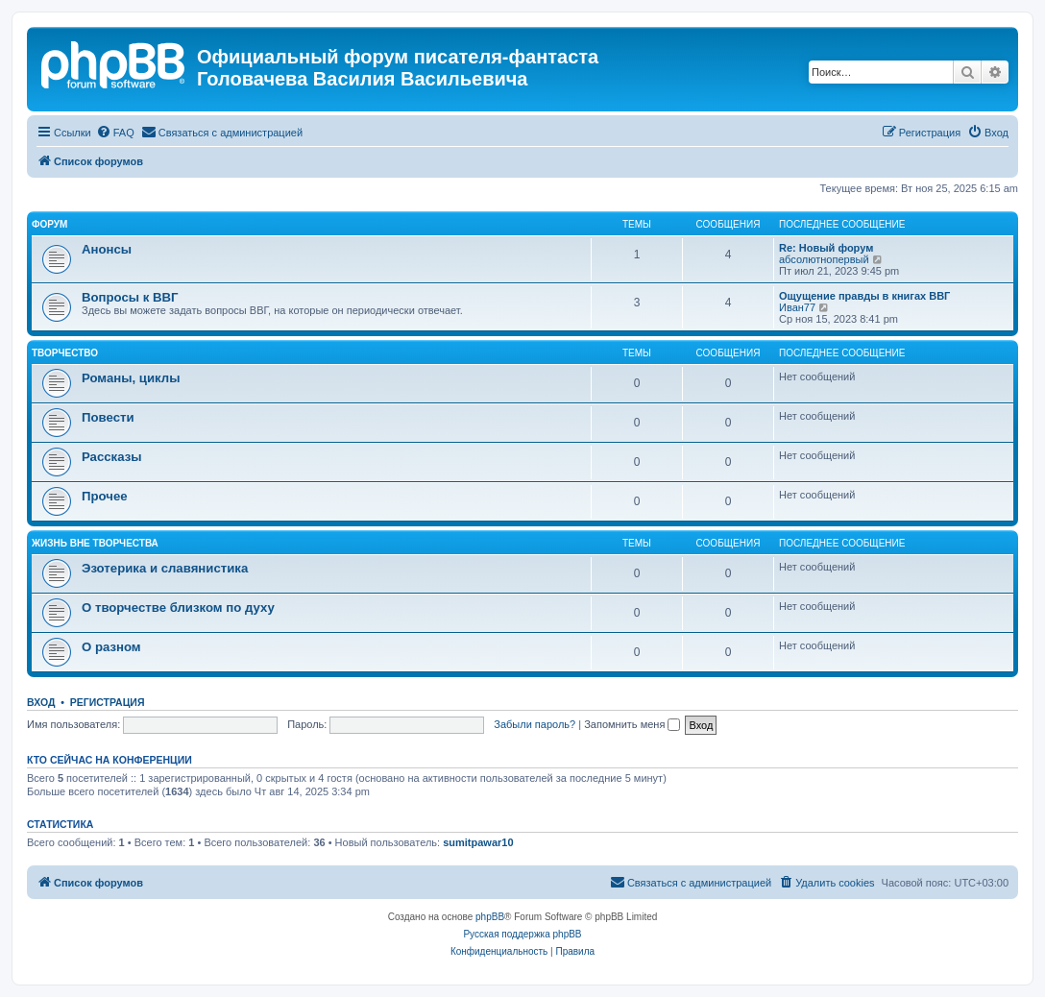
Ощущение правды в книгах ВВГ (864, 296)
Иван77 (797, 307)
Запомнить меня (632, 724)
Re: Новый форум (826, 248)
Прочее (105, 496)
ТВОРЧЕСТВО (65, 353)
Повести (108, 417)
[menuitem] (115, 132)
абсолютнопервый (824, 259)
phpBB (489, 917)
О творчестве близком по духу (178, 607)
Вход (41, 702)
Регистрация (107, 702)
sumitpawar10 (478, 842)
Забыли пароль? (534, 724)
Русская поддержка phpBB (522, 934)
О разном (111, 647)
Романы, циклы (131, 378)
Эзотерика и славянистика (165, 568)
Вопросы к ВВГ (130, 297)
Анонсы (107, 249)
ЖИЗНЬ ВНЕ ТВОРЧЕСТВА (95, 543)
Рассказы (112, 457)
